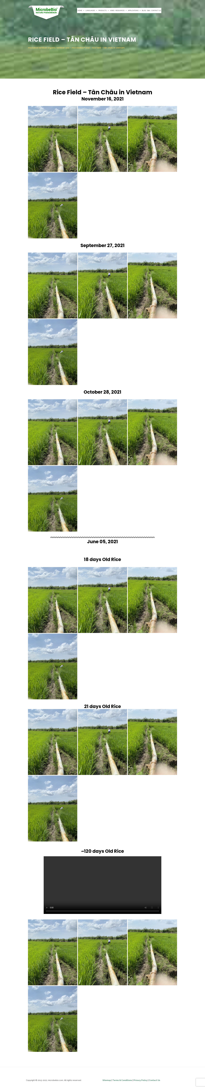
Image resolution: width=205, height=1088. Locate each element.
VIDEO (112, 10)
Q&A (148, 10)
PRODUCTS (103, 10)
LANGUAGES (91, 10)
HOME (81, 10)
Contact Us (154, 1080)
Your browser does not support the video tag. (102, 885)
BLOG (144, 10)
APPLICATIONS (134, 10)
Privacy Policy (141, 1080)
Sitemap (107, 1080)
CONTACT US (156, 10)
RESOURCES (121, 10)
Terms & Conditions (122, 1080)
